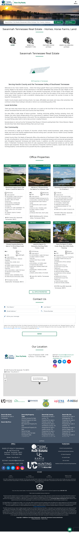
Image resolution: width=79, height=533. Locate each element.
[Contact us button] (69, 529)
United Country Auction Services (66, 451)
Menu (75, 2)
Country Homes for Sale (29, 418)
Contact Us (10, 477)
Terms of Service (7, 328)
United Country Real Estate (65, 448)
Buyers (29, 475)
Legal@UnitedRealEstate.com (39, 506)
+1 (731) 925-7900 (16, 454)
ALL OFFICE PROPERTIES (39, 292)
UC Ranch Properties (66, 454)
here (38, 328)
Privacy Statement (30, 477)
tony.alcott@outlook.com (66, 355)
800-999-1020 (64, 490)
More (42, 441)
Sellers (49, 475)
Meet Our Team (68, 475)
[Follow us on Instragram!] (22, 468)
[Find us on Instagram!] (55, 366)
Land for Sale (25, 422)
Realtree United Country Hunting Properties (65, 463)
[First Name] (21, 307)
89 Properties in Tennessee (39, 81)
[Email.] (21, 311)
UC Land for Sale (66, 457)
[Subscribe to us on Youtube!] (69, 361)
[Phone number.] (58, 311)
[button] (39, 334)
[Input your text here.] (39, 319)
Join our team (66, 460)
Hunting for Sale (26, 435)
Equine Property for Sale (29, 420)
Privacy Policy (17, 328)
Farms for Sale (26, 431)
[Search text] (29, 22)
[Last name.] (58, 307)
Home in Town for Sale (28, 433)
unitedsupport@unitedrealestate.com (60, 498)
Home (10, 475)
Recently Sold (68, 477)
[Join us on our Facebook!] (55, 361)
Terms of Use (49, 477)
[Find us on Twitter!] (64, 361)
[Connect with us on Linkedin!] (60, 361)
